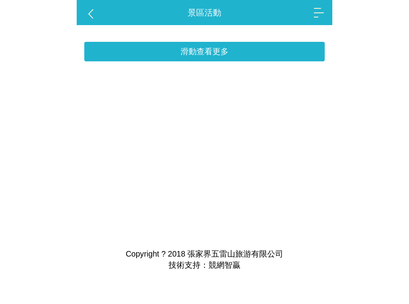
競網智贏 (224, 265)
